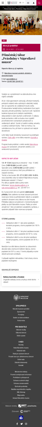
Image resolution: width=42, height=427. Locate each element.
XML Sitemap (21, 392)
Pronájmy (21, 315)
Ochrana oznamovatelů (21, 383)
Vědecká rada (21, 351)
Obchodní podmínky (21, 386)
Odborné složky (21, 330)
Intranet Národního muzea (21, 398)
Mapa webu (21, 395)
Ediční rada (21, 359)
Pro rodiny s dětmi (32, 7)
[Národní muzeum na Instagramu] (26, 424)
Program (21, 7)
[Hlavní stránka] (3, 7)
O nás (21, 342)
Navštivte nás (11, 7)
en (23, 3)
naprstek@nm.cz (11, 79)
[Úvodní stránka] (12, 3)
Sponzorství (21, 312)
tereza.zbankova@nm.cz (18, 185)
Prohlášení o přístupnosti (21, 377)
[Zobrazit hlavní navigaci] (3, 3)
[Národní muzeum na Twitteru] (21, 424)
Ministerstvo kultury (21, 372)
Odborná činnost (21, 333)
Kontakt (21, 365)
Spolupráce (21, 306)
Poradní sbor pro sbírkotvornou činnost (21, 356)
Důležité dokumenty (21, 362)
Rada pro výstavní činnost (21, 354)
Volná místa (21, 320)
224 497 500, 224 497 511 (15, 81)
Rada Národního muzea (21, 348)
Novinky (21, 345)
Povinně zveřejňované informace (21, 374)
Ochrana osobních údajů (21, 380)
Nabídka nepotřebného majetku (21, 389)
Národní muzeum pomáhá (21, 309)
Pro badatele (21, 327)
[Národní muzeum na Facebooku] (17, 424)
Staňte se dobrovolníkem (21, 318)
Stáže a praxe (21, 336)
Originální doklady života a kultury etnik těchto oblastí (20, 279)
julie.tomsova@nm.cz (9, 188)
